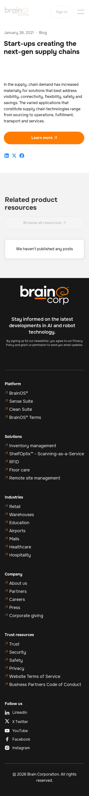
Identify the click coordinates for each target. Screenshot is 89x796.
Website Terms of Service (34, 676)
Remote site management (34, 478)
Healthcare (20, 547)
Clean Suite (20, 409)
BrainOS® (18, 393)
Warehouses (21, 514)
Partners (18, 591)
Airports (17, 530)
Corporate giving (26, 615)
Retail (14, 506)
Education (19, 522)
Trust (14, 644)
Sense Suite (21, 401)
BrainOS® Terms (25, 417)
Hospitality (20, 555)
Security (17, 652)
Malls (14, 539)
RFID (14, 462)
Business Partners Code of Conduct (45, 684)
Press (14, 607)
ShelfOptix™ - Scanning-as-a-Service (46, 453)
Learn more (44, 137)
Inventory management (32, 445)
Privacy (16, 668)
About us (18, 583)
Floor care (19, 470)
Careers (17, 599)
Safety (16, 660)
